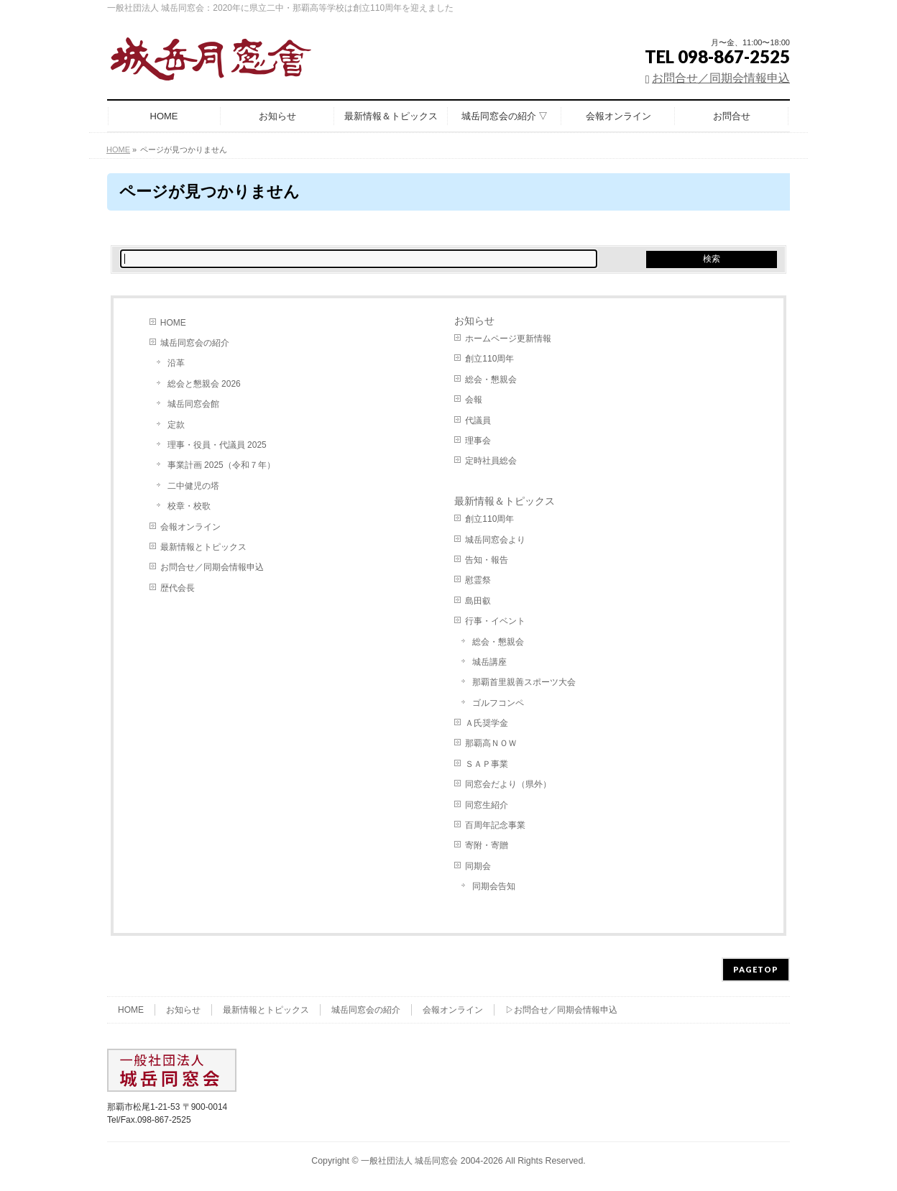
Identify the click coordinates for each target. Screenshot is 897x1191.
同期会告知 (493, 886)
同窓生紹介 (486, 805)
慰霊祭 (478, 580)
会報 (473, 400)
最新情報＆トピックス (504, 501)
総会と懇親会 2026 (204, 384)
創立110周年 (489, 359)
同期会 (478, 866)
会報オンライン (190, 527)
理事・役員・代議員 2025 (217, 445)
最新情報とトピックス (203, 547)
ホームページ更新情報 (508, 339)
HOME (173, 323)
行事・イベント (495, 621)
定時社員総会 (491, 461)
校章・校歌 (189, 506)
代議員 (478, 420)
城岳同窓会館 (193, 404)
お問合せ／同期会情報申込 (721, 78)
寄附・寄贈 (486, 845)
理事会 (478, 441)
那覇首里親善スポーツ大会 (524, 682)
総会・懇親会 (491, 379)
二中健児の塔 (193, 486)
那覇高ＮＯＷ (491, 743)
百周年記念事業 (495, 825)
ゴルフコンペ (498, 703)
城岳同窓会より (495, 540)
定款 (176, 425)
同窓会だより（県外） (508, 784)
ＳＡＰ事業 (486, 764)
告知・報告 (486, 560)
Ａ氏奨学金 (486, 723)
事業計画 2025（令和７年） (221, 465)
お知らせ (474, 320)
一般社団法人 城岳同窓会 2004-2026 (432, 1161)
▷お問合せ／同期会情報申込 (561, 1010)
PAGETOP (755, 969)
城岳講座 (489, 662)
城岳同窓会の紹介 (194, 343)
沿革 (176, 363)
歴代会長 (177, 588)
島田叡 (478, 601)
